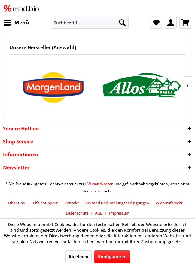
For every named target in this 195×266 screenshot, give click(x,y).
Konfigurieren (112, 256)
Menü (16, 22)
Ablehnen (78, 256)
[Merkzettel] (156, 23)
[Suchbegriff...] (90, 23)
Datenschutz (77, 213)
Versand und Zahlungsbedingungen (117, 203)
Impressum (119, 213)
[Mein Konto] (171, 23)
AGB (98, 213)
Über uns (16, 203)
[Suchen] (122, 23)
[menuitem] (16, 23)
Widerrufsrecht (169, 203)
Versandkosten (100, 183)
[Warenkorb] (185, 23)
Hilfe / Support (44, 203)
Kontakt (71, 203)
